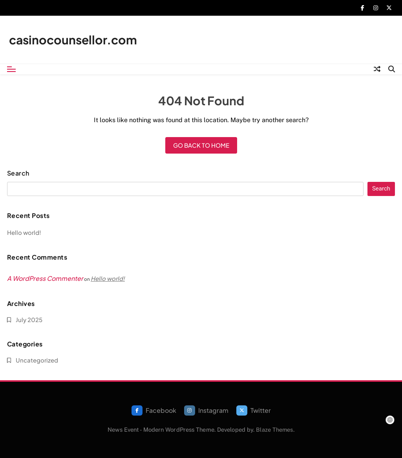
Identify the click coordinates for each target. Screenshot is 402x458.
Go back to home (201, 145)
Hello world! (24, 232)
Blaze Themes (274, 429)
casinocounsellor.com (73, 39)
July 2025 (29, 319)
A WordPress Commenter (45, 278)
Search (18, 173)
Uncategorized (37, 360)
